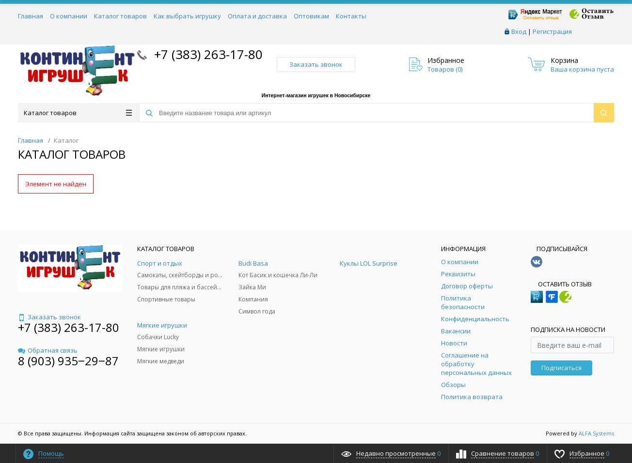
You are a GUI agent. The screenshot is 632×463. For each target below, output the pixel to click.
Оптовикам (311, 16)
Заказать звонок (316, 64)
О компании (68, 16)
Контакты (351, 16)
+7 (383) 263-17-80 (207, 54)
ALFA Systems (596, 433)
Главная (30, 16)
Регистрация (552, 31)
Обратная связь (48, 350)
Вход (518, 31)
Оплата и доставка (257, 16)
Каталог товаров (120, 16)
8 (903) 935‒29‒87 (68, 361)
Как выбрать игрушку (187, 16)
